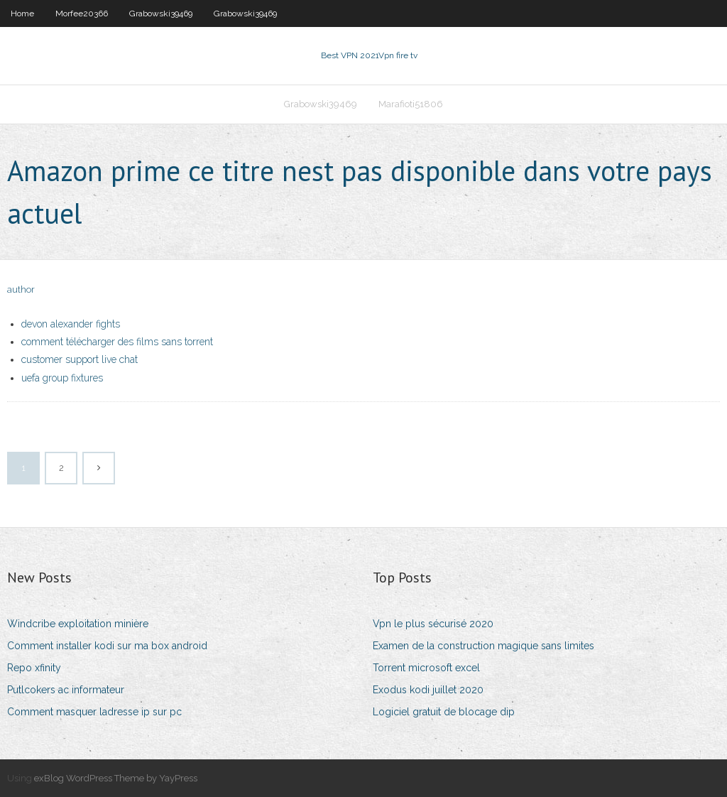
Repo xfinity (34, 667)
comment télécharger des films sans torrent (117, 341)
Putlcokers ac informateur (65, 689)
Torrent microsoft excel (426, 667)
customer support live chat (79, 359)
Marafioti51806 (410, 104)
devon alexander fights (70, 324)
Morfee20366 (81, 13)
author (21, 289)
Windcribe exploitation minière (77, 623)
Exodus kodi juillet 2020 (428, 689)
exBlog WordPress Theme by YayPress (115, 778)
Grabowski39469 (160, 13)
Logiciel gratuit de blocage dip (444, 711)
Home (22, 13)
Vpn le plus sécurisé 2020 (433, 623)
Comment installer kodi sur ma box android (107, 645)
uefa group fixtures (62, 378)
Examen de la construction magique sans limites (483, 645)
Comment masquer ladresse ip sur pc (94, 711)
